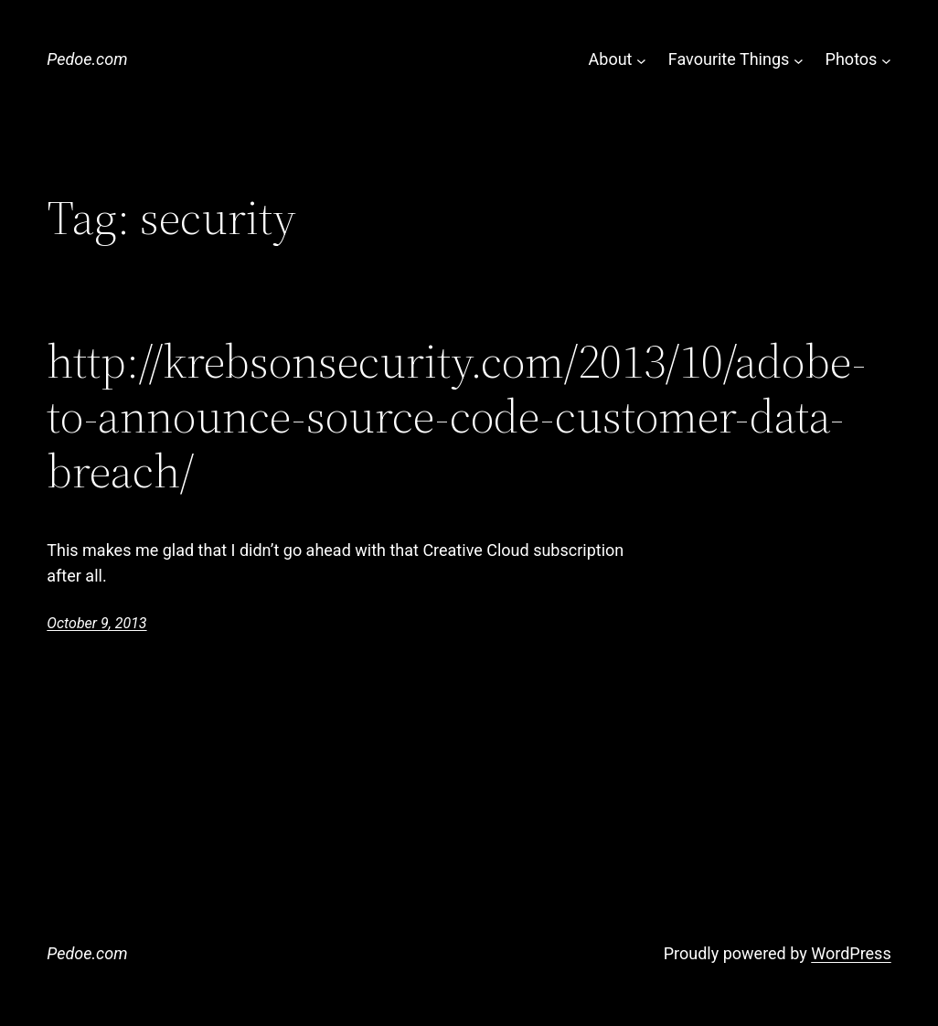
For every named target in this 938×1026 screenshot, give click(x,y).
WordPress (850, 953)
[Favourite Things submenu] (799, 60)
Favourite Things (728, 59)
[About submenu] (641, 60)
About (611, 59)
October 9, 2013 (96, 623)
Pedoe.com (87, 59)
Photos (852, 59)
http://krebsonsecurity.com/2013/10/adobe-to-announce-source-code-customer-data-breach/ (456, 415)
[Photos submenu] (886, 60)
